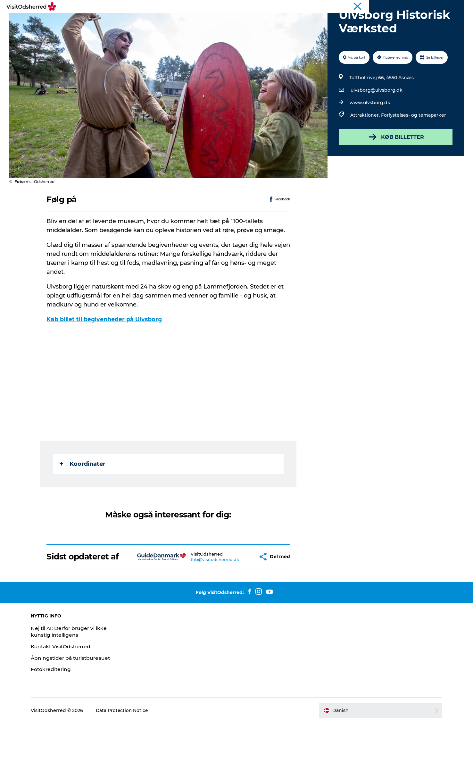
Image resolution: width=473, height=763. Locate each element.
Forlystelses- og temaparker (412, 145)
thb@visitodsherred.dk (196, 594)
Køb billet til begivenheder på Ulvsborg (105, 349)
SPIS (210, 21)
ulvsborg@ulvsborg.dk (376, 120)
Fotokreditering (58, 709)
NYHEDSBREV (311, 21)
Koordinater (83, 494)
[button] (235, 592)
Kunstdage (335, 6)
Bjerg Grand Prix (367, 6)
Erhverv (455, 6)
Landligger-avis (426, 6)
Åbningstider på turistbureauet (79, 698)
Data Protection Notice (129, 750)
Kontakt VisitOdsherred (69, 686)
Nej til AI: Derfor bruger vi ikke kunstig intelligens (77, 671)
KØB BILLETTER (395, 167)
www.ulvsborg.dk (369, 133)
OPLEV (153, 21)
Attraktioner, (365, 145)
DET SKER (183, 21)
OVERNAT (238, 21)
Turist (312, 6)
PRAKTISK (272, 21)
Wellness (397, 6)
